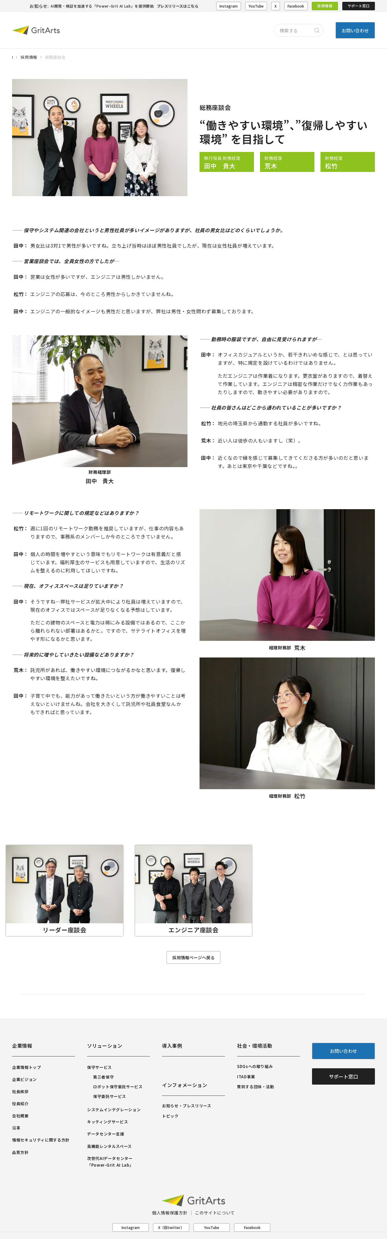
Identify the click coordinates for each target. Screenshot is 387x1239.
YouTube (256, 5)
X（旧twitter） (171, 1227)
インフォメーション (184, 1085)
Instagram (229, 5)
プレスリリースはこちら (178, 5)
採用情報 (325, 5)
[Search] (317, 30)
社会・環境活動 (254, 1045)
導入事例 (172, 1045)
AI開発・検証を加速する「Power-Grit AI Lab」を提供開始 (102, 5)
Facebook (296, 5)
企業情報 (22, 1045)
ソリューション (104, 1045)
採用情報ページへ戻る (193, 957)
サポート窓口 (358, 5)
